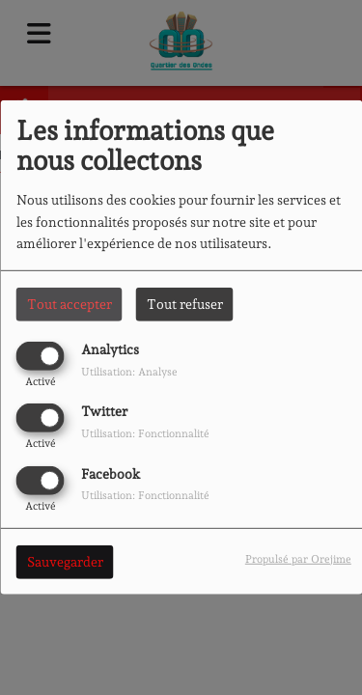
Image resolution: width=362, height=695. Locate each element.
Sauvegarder (65, 561)
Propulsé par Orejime (298, 558)
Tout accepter (69, 304)
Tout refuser (185, 304)
